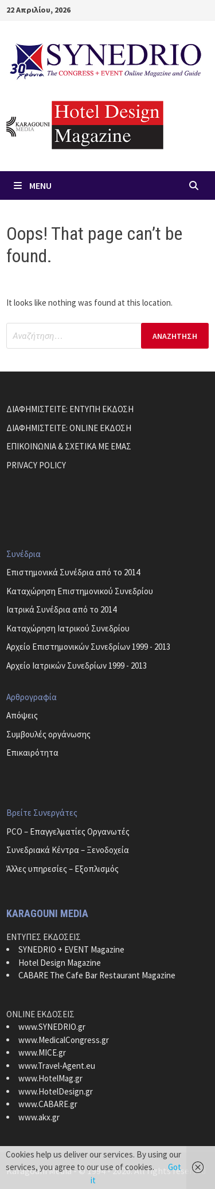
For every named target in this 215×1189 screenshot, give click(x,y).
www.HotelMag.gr (50, 1078)
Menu (32, 185)
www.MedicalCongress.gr (63, 1039)
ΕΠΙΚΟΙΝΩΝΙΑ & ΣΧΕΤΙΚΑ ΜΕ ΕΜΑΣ (68, 446)
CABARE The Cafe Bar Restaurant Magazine (96, 975)
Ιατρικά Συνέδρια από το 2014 (61, 609)
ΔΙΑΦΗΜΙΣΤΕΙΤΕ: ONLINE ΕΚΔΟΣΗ (68, 427)
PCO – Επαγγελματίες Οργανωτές (68, 831)
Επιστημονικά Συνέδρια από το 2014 (73, 572)
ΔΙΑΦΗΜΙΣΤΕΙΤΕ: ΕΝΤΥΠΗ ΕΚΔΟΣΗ (70, 409)
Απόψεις (22, 715)
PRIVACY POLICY (36, 465)
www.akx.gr (39, 1117)
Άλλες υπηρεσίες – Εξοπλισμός (62, 868)
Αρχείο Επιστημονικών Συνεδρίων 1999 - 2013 (88, 646)
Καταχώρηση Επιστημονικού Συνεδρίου (79, 591)
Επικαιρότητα (32, 752)
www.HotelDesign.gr (55, 1091)
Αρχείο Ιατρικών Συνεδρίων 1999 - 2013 (76, 665)
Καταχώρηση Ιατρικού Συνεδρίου (68, 628)
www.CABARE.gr (47, 1104)
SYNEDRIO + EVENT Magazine (71, 949)
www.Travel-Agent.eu (56, 1065)
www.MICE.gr (42, 1052)
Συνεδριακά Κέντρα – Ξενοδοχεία (67, 849)
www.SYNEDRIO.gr (51, 1026)
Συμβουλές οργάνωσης (48, 734)
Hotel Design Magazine (59, 962)
